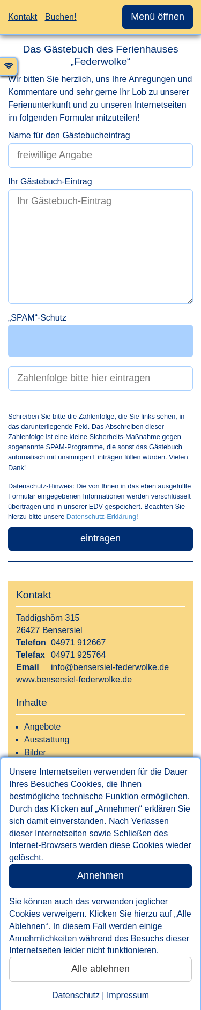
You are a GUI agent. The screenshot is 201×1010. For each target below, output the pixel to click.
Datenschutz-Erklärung (101, 517)
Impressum (128, 995)
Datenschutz (76, 995)
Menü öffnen (157, 16)
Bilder (35, 752)
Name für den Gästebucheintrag (69, 135)
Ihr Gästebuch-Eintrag (50, 181)
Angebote (42, 726)
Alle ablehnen (100, 968)
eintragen (100, 538)
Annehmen (100, 875)
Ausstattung (47, 739)
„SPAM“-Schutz (37, 317)
